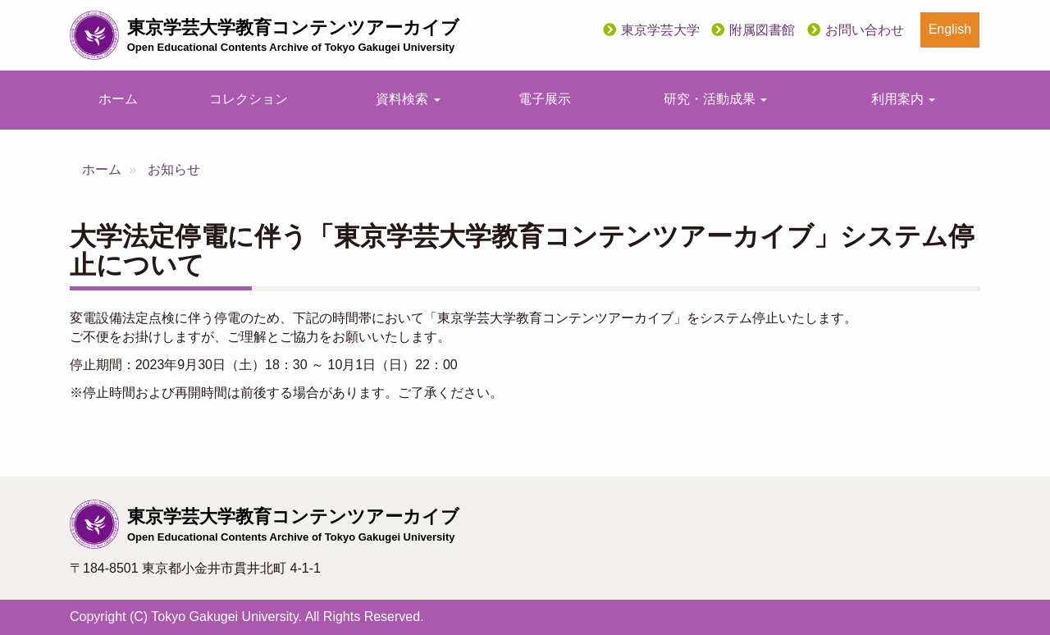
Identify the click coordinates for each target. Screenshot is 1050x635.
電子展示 (544, 99)
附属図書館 (762, 30)
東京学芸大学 (660, 30)
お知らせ (174, 169)
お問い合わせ (864, 30)
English (950, 29)
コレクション (248, 99)
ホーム (118, 99)
